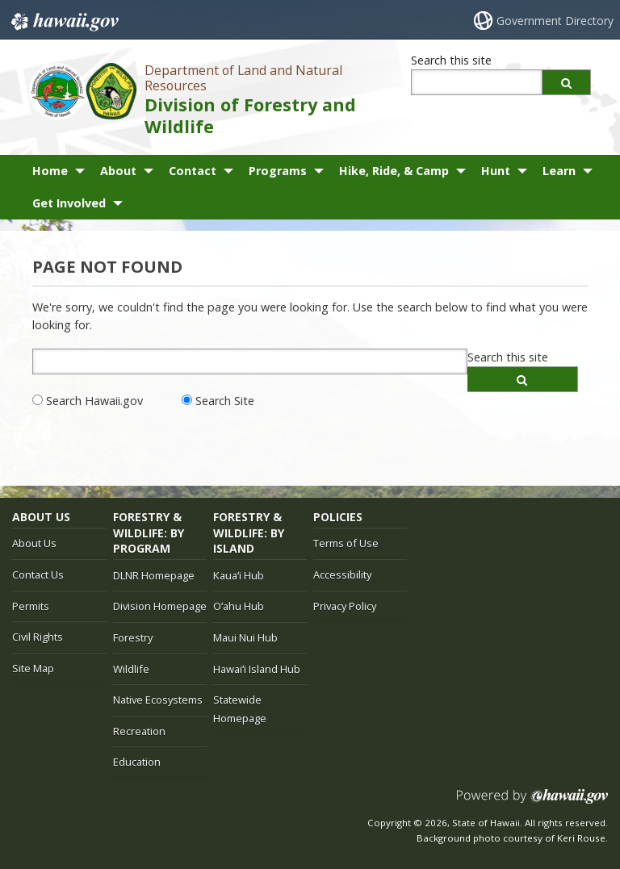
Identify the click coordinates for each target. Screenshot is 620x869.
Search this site (451, 60)
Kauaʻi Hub (238, 575)
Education (137, 761)
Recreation (139, 731)
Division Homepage (160, 606)
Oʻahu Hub (238, 606)
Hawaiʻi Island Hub (256, 669)
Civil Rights (37, 636)
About (118, 170)
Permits (30, 606)
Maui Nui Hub (245, 637)
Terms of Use (346, 543)
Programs (278, 170)
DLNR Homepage (154, 575)
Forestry (133, 637)
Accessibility (342, 574)
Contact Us (38, 574)
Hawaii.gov (63, 22)
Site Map (33, 668)
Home (50, 170)
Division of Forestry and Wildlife (250, 115)
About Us (34, 543)
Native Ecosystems (158, 699)
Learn (559, 170)
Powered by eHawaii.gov (532, 802)
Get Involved (69, 203)
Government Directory (555, 20)
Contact (192, 170)
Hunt (495, 170)
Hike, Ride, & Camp (394, 170)
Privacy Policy (344, 606)
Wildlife (131, 669)
